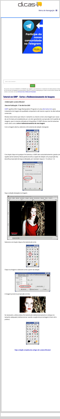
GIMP (6, 109)
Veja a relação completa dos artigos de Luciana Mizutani (33, 350)
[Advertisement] (31, 369)
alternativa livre (47, 109)
